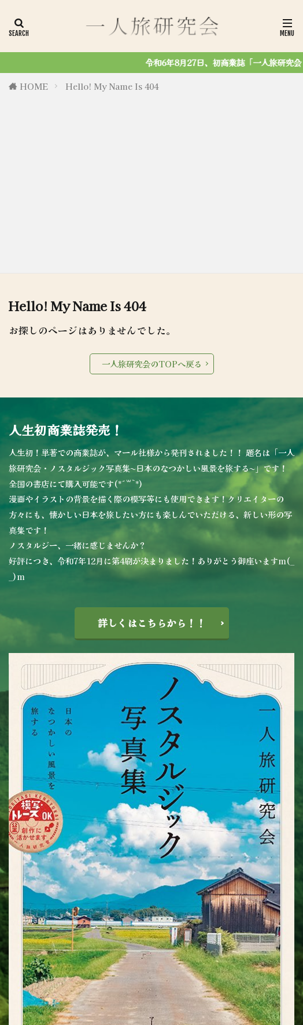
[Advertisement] (151, 180)
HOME (34, 86)
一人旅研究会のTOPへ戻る (152, 364)
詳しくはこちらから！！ (152, 623)
